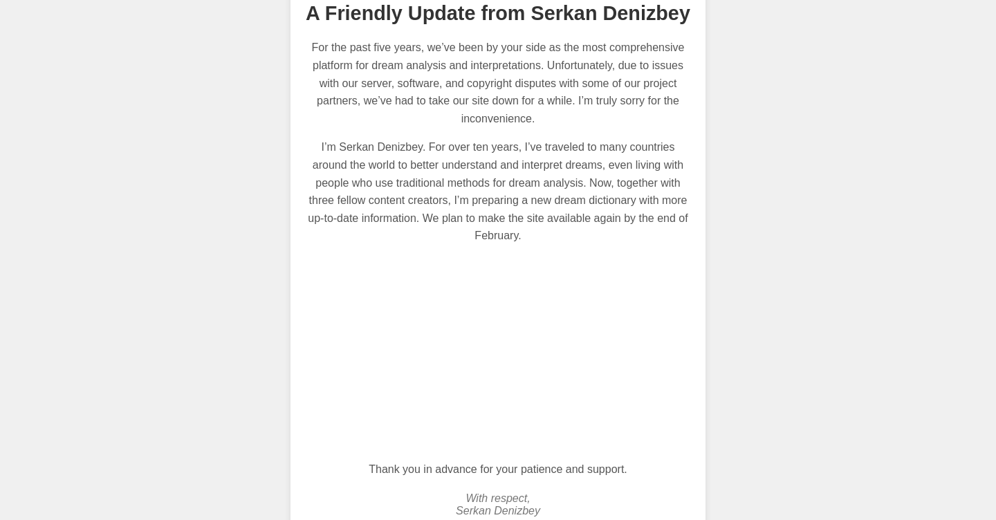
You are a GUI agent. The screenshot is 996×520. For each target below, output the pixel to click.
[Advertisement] (498, 352)
